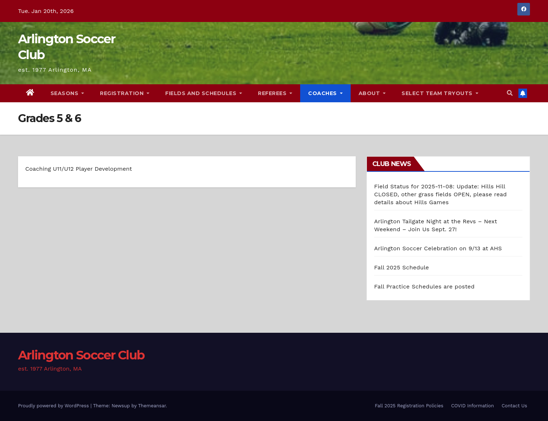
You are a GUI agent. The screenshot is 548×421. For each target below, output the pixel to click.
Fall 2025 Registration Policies (409, 405)
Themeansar (152, 405)
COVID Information (472, 405)
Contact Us (514, 405)
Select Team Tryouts (440, 93)
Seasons (67, 93)
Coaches (325, 93)
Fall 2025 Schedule (401, 267)
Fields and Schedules (203, 93)
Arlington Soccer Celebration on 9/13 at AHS (438, 248)
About (372, 93)
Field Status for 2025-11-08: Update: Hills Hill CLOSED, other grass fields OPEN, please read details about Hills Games (440, 194)
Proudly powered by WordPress (54, 405)
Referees (275, 93)
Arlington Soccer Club (81, 355)
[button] (510, 93)
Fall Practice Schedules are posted (424, 286)
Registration (124, 93)
